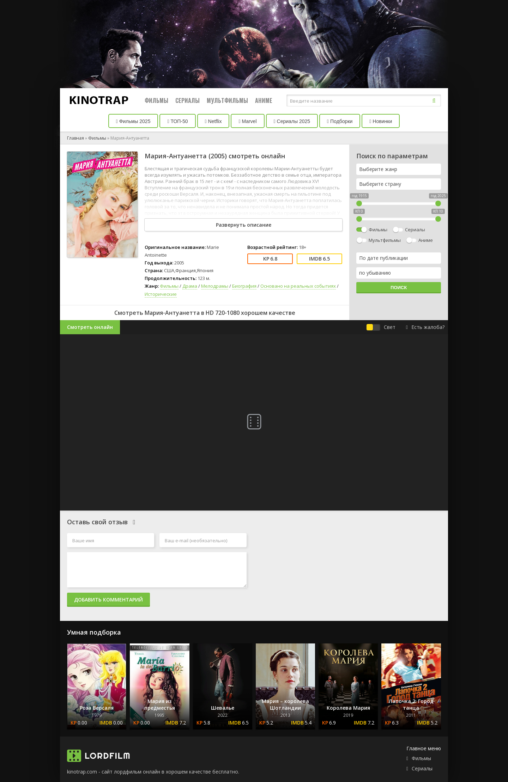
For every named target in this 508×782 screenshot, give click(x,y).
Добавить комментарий (108, 599)
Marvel (247, 121)
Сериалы (187, 100)
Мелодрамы (214, 286)
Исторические (161, 294)
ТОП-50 (177, 121)
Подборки (339, 121)
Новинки (380, 121)
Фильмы (156, 100)
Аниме (263, 100)
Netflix (213, 121)
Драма (189, 286)
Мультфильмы (227, 100)
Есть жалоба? (425, 327)
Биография (244, 286)
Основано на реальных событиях (298, 286)
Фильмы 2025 (133, 121)
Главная (75, 138)
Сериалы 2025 (292, 121)
